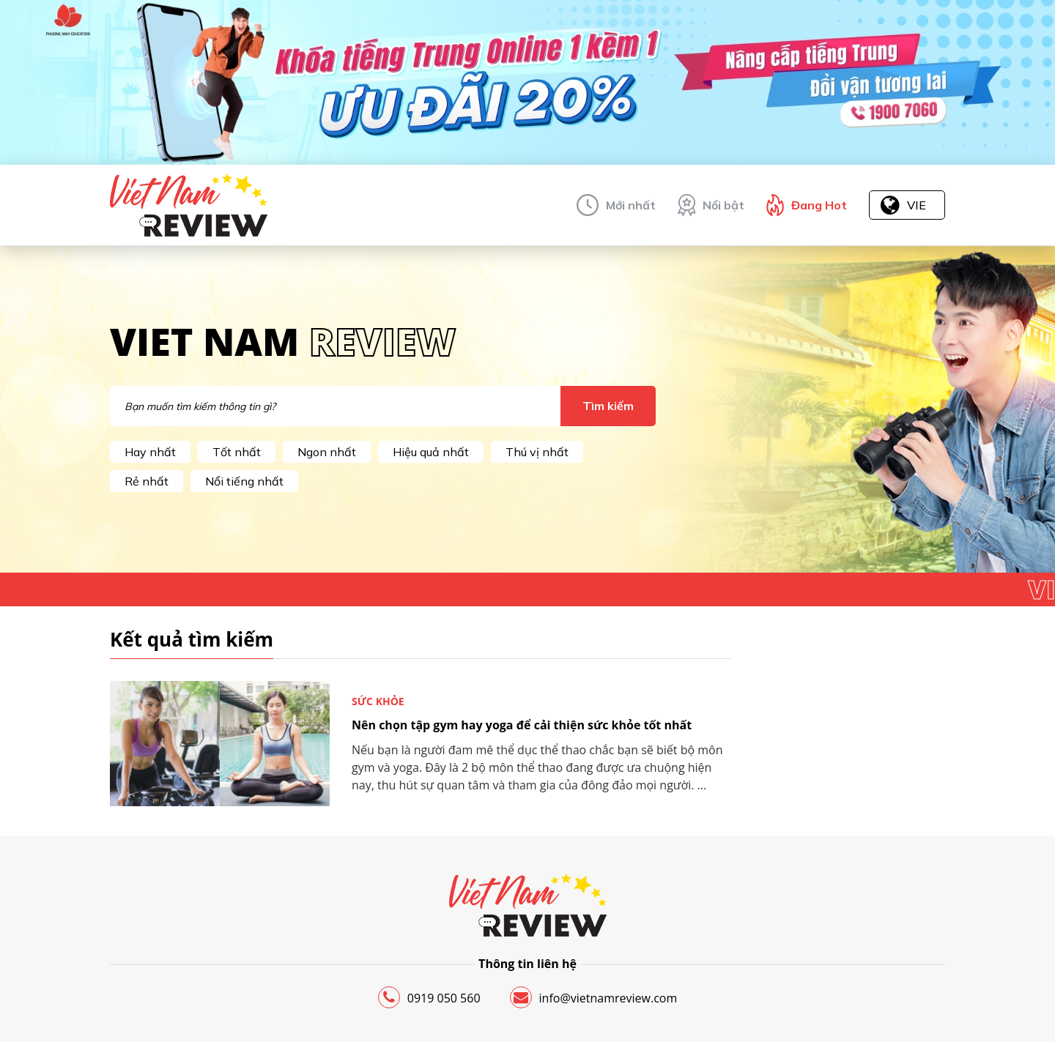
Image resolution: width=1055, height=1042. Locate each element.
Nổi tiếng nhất (244, 481)
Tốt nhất (236, 451)
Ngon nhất (326, 451)
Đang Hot (819, 205)
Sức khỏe (378, 701)
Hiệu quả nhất (431, 451)
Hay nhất (150, 451)
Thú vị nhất (537, 451)
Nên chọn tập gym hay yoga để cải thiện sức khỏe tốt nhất (522, 725)
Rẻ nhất (147, 481)
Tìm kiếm (608, 405)
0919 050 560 (429, 997)
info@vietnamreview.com (594, 997)
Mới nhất (631, 205)
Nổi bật (723, 205)
